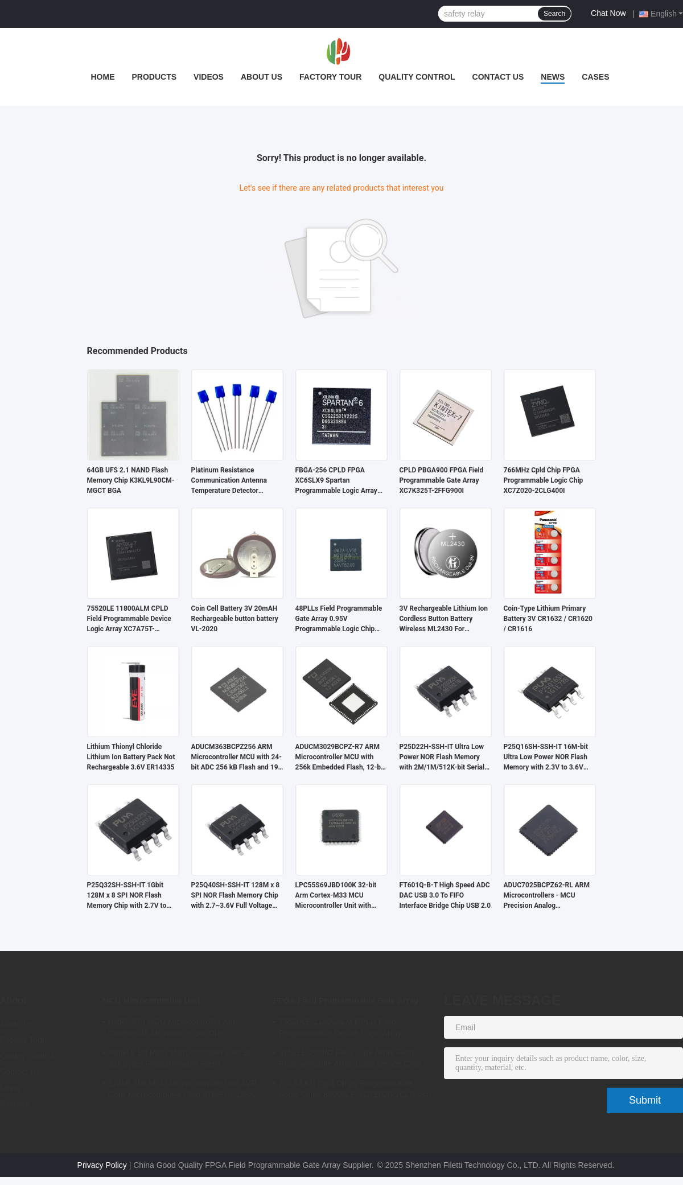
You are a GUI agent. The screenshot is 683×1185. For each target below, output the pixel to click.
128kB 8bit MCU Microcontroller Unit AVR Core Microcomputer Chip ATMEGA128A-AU (182, 1090)
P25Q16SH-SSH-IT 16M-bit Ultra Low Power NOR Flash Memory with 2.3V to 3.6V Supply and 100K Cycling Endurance (546, 757)
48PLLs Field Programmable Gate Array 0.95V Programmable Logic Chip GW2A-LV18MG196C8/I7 (338, 619)
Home (102, 76)
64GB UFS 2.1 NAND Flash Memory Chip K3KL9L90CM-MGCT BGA (131, 480)
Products (153, 76)
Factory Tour (330, 76)
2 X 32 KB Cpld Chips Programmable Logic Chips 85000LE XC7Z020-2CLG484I (355, 1089)
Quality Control (416, 76)
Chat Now (608, 13)
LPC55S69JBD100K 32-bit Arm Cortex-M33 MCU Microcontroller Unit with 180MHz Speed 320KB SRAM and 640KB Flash (340, 896)
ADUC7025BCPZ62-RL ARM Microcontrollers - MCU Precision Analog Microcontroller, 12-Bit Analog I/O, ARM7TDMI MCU (547, 896)
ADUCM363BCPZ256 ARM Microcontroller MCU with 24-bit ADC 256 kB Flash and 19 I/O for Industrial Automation (236, 757)
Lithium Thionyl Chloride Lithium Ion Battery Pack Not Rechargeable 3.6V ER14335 (131, 757)
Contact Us (498, 76)
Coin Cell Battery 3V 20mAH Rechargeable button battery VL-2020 (234, 618)
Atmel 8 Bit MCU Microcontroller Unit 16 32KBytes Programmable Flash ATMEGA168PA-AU (179, 1060)
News (553, 76)
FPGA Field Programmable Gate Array (345, 1000)
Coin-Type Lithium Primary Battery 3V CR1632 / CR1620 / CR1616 (548, 618)
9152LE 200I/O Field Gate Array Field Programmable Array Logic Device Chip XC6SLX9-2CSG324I (350, 1060)
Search (554, 14)
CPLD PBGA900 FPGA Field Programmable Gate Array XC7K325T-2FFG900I (442, 480)
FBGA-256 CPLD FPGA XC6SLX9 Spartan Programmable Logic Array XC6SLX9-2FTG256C (336, 481)
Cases (595, 76)
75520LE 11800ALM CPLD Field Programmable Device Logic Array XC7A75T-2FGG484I (129, 619)
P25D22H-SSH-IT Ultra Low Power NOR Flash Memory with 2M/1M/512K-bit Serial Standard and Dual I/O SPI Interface (442, 757)
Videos (209, 76)
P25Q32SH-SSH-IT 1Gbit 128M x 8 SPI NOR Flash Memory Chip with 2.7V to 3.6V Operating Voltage (127, 896)
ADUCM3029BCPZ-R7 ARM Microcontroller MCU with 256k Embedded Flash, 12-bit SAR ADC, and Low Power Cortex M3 (340, 757)
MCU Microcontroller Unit (151, 1000)
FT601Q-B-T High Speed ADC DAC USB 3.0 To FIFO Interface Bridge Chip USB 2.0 (445, 895)
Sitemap (15, 1103)
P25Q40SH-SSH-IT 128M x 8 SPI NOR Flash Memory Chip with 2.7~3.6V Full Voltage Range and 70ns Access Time (236, 896)
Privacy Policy (102, 1165)
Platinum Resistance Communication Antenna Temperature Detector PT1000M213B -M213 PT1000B (229, 481)
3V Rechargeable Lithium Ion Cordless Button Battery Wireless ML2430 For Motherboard (444, 619)
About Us (261, 76)
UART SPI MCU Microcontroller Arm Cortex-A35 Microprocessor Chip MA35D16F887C (173, 1029)
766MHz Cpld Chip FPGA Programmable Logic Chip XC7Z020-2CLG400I (543, 480)
